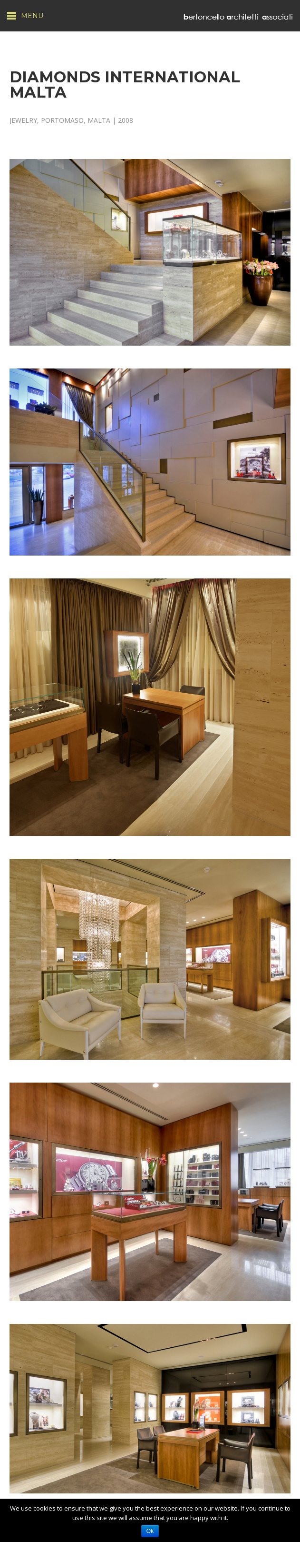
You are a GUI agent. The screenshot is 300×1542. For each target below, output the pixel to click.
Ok (150, 1531)
